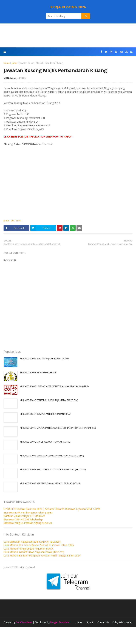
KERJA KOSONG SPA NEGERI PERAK (38, 372)
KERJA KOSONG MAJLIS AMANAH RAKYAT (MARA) (45, 441)
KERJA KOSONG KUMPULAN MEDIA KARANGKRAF (45, 414)
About (90, 622)
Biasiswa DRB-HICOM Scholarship (23, 519)
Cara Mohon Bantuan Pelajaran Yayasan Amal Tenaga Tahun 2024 (42, 555)
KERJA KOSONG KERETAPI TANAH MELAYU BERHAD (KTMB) (50, 483)
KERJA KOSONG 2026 (68, 7)
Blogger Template (59, 622)
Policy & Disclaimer (122, 622)
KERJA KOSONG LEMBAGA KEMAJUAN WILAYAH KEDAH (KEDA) (52, 455)
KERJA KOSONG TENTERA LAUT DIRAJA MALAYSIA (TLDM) (49, 400)
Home (7, 62)
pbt (12, 220)
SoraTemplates (24, 622)
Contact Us (103, 622)
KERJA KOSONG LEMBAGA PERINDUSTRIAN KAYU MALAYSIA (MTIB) (54, 386)
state (18, 220)
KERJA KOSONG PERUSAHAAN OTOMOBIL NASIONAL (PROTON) (53, 469)
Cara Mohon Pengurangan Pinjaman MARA (28, 548)
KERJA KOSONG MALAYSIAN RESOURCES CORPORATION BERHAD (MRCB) (58, 427)
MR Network (10, 78)
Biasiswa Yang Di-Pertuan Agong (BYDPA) (28, 522)
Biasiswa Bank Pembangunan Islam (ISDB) (28, 512)
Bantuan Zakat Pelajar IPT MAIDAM (24, 516)
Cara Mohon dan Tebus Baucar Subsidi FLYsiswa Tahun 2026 (39, 545)
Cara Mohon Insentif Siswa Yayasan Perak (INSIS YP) (34, 552)
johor (14, 62)
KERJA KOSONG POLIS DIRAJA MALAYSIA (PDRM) (44, 358)
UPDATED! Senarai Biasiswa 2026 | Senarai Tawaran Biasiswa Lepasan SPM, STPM (52, 509)
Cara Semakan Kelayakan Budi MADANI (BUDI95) (32, 541)
